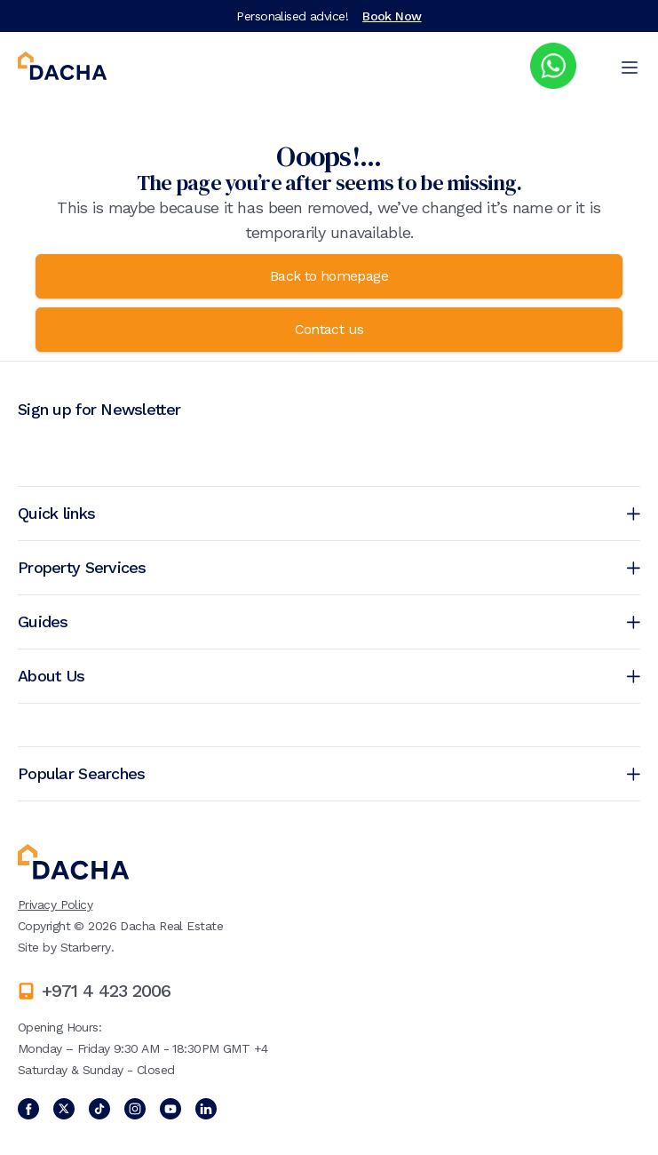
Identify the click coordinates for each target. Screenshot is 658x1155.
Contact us (329, 329)
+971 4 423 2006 (106, 990)
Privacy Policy (55, 904)
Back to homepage (329, 275)
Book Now (392, 16)
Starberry (85, 947)
